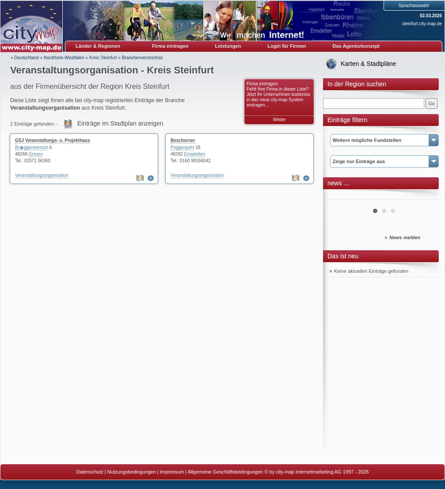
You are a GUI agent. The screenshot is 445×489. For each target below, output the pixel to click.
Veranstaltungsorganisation (41, 175)
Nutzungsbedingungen (131, 471)
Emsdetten (194, 154)
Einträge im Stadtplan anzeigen (120, 123)
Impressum (172, 471)
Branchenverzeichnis (142, 57)
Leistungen (228, 46)
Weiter (279, 119)
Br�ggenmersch (31, 147)
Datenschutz (89, 471)
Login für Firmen (286, 46)
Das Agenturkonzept (356, 46)
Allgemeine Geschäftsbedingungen (225, 471)
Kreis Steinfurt (103, 57)
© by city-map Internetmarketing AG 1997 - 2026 (316, 471)
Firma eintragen (170, 46)
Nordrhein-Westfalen (64, 57)
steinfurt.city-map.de (422, 23)
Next (426, 196)
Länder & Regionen (98, 46)
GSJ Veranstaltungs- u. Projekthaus (52, 140)
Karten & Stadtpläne (368, 63)
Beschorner (183, 140)
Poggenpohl (182, 147)
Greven (36, 154)
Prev (341, 196)
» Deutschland (25, 57)
